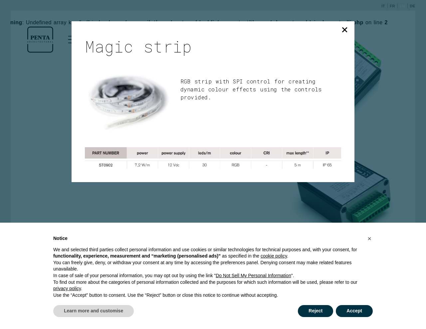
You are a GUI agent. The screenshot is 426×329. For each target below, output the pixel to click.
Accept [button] (354, 310)
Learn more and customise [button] (93, 310)
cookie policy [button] (274, 256)
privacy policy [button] (67, 288)
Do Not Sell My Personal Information (253, 275)
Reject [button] (315, 310)
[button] (369, 238)
